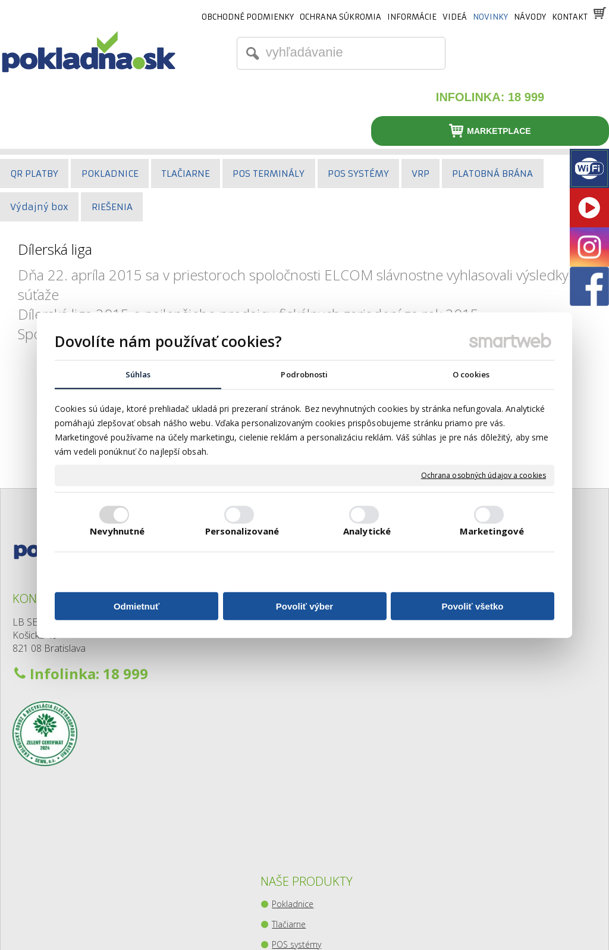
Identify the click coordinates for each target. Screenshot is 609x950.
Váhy (283, 700)
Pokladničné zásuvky (313, 680)
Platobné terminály (310, 639)
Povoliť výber (304, 607)
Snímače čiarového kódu (321, 659)
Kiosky (286, 720)
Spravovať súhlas (495, 920)
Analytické (367, 532)
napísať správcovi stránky (280, 920)
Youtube (497, 641)
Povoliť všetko (473, 607)
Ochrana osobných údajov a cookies (483, 476)
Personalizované (242, 532)
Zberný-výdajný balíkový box (327, 740)
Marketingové (492, 532)
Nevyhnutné (117, 532)
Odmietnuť (136, 607)
